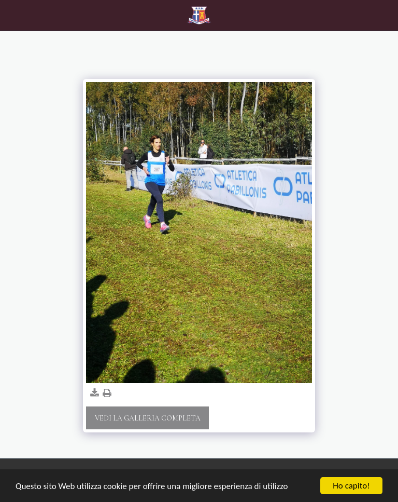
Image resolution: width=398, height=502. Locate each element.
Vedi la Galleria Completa (148, 418)
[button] (11, 15)
